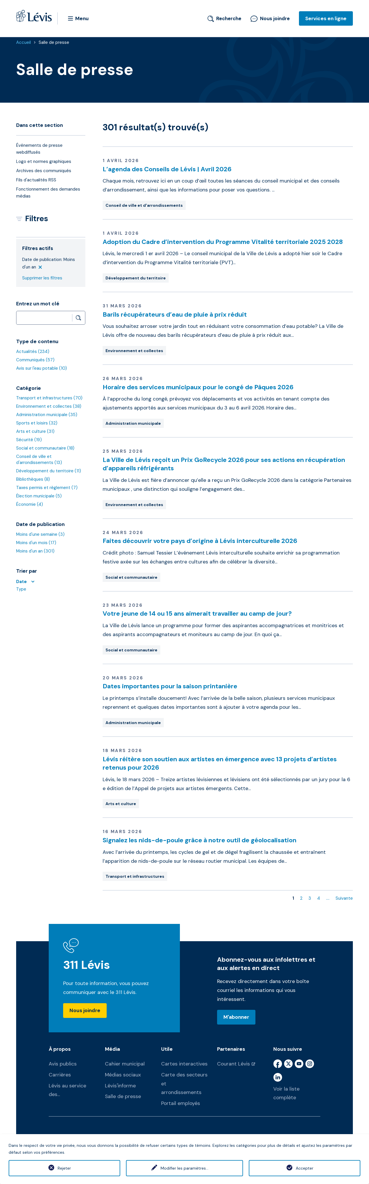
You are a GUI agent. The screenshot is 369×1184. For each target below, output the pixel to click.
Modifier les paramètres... (184, 1168)
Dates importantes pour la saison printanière (170, 686)
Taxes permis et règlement (47, 487)
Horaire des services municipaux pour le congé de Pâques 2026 (198, 387)
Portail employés (180, 1103)
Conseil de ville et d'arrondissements (39, 459)
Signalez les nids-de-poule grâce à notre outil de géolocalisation (199, 840)
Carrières (60, 1075)
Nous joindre (270, 18)
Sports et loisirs (36, 423)
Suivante (344, 898)
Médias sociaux (123, 1075)
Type (21, 589)
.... (328, 898)
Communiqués (35, 360)
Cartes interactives (184, 1064)
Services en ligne (326, 18)
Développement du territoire (48, 471)
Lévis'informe (120, 1085)
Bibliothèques (33, 479)
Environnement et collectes (48, 406)
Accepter (304, 1168)
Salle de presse (54, 42)
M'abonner (236, 1017)
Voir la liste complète (286, 1093)
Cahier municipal (125, 1064)
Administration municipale (46, 415)
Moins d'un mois (36, 543)
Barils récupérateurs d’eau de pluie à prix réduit (175, 314)
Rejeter (64, 1168)
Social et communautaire (45, 448)
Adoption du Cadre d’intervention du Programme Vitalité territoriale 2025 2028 (223, 242)
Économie (29, 504)
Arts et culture (35, 431)
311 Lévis (86, 965)
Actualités (32, 351)
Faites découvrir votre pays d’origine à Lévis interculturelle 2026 (200, 541)
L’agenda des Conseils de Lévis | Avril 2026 (167, 169)
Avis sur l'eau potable (41, 368)
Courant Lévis (233, 1064)
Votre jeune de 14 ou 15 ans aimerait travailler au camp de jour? (197, 613)
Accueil (23, 42)
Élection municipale (39, 496)
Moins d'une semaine (40, 534)
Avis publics (63, 1064)
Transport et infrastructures (49, 398)
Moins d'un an (35, 551)
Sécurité (29, 440)
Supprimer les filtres (42, 278)
